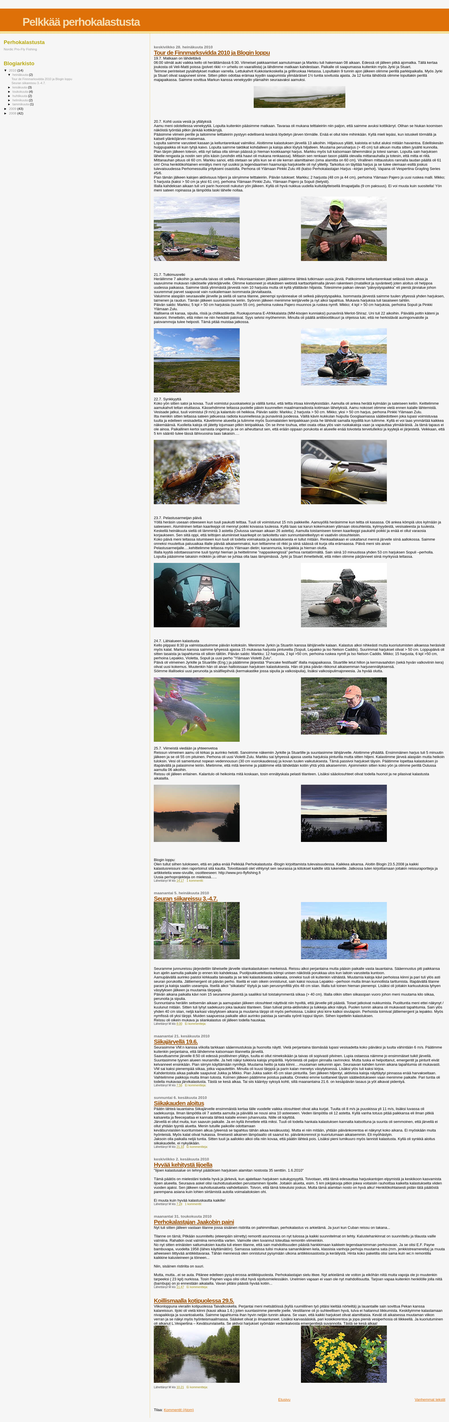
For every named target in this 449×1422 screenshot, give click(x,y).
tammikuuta (21, 104)
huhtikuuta (20, 96)
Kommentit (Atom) (179, 1410)
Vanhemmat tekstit (430, 1399)
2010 (13, 70)
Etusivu (284, 1399)
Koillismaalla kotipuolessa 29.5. (194, 1300)
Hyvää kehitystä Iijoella (183, 1164)
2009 (13, 108)
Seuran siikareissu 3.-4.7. (186, 898)
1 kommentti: (195, 880)
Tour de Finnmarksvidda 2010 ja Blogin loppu (212, 52)
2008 (13, 113)
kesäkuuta (20, 87)
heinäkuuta (21, 74)
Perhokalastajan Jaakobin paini (194, 1222)
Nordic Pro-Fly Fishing (20, 49)
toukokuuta (21, 91)
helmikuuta (21, 100)
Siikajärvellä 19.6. (176, 1041)
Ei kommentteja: (196, 1023)
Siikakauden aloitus (179, 1103)
